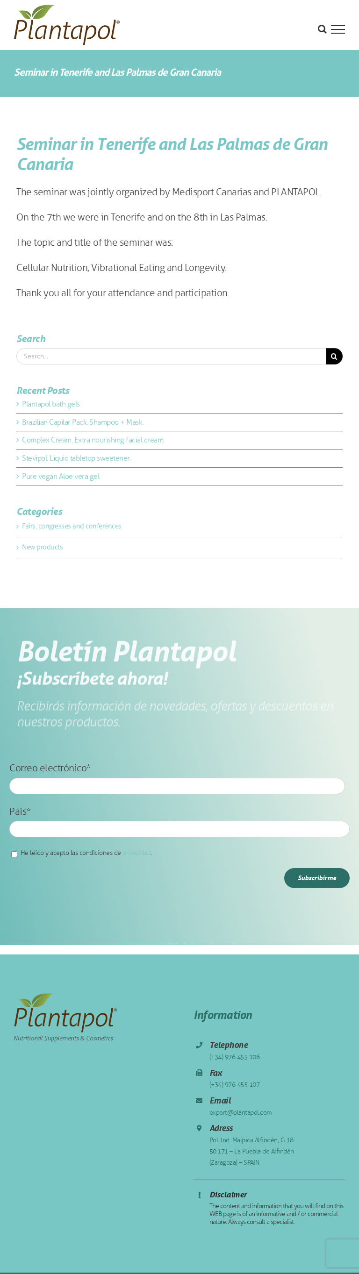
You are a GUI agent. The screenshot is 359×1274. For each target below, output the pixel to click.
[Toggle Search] (322, 29)
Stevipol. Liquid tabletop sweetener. (76, 459)
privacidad (136, 853)
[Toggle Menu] (338, 29)
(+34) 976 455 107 (234, 1085)
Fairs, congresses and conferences (72, 528)
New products (42, 548)
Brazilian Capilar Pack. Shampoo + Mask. (83, 423)
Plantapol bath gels (51, 405)
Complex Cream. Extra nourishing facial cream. (93, 441)
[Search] (334, 358)
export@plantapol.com (240, 1113)
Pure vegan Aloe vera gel (60, 477)
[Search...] (171, 358)
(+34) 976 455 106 (234, 1057)
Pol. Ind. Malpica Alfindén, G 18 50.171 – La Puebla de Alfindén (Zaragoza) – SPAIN (251, 1151)
